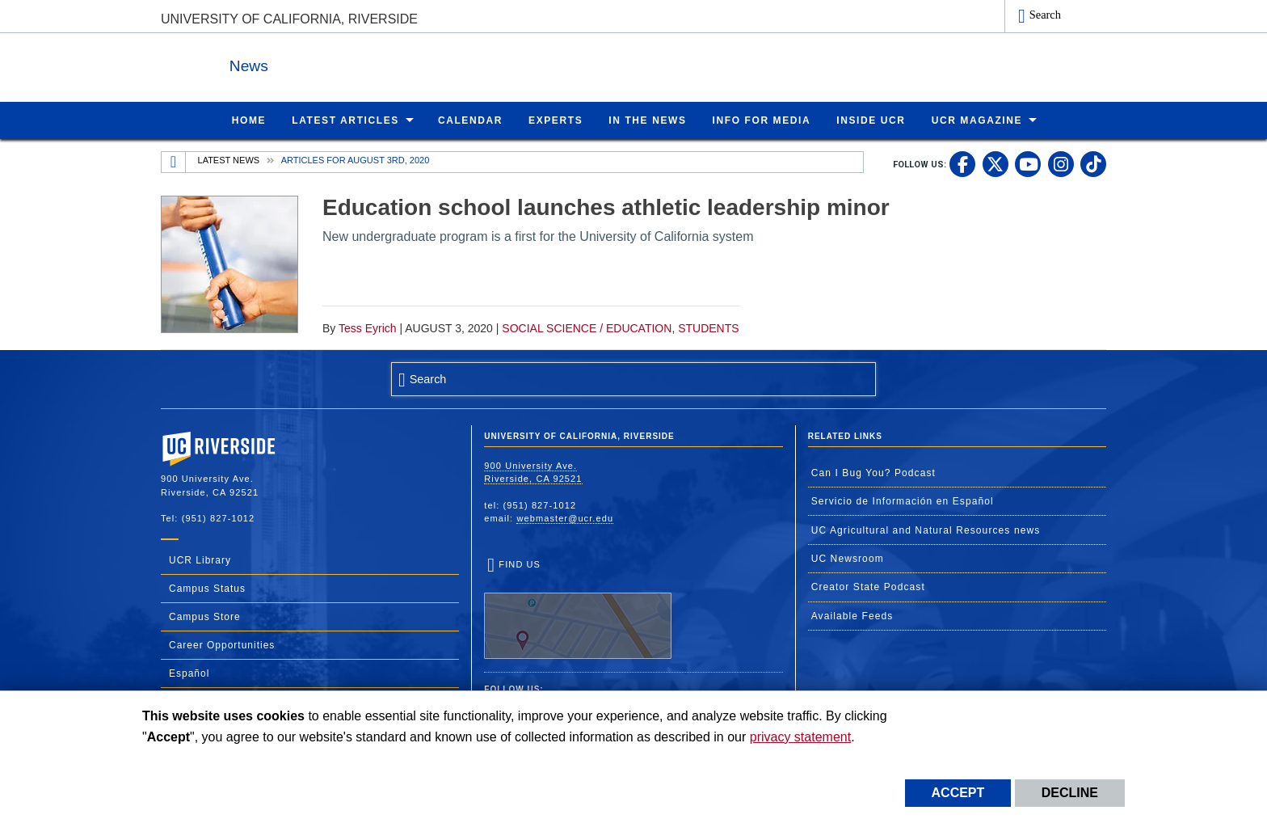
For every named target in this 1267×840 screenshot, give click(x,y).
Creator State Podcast (868, 586)
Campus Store (205, 616)
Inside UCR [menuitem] (870, 119)
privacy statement (800, 737)
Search (1045, 14)
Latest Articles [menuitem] (345, 119)
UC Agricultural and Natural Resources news (926, 529)
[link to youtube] (1028, 163)
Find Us (577, 609)
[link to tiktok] (1093, 163)
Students (708, 327)
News (337, 63)
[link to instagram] (1061, 163)
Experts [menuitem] (555, 119)
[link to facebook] (962, 163)
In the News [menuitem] (647, 119)
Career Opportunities (222, 644)
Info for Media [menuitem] (762, 119)
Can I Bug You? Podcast (873, 472)
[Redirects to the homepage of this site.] (174, 161)
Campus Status (207, 587)
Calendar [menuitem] (470, 119)
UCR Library (200, 559)
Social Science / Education (586, 327)
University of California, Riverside (289, 19)
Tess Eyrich (368, 327)
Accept (958, 793)
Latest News (229, 159)
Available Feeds (852, 615)
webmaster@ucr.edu (564, 517)
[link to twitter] (995, 163)
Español (189, 672)
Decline (1070, 793)
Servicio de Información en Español (902, 500)
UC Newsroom (847, 558)
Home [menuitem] (249, 119)
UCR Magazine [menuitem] (977, 119)
